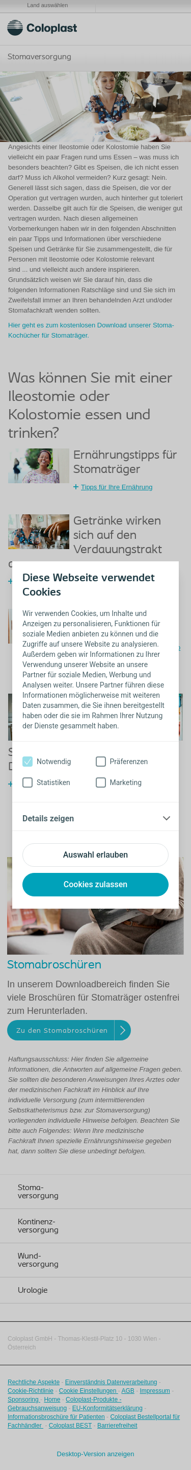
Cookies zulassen (95, 884)
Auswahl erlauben (95, 855)
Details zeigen (48, 818)
